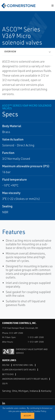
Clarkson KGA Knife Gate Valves (19, 369)
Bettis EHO (7, 374)
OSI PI (5, 383)
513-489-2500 (16, 333)
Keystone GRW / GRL (23, 365)
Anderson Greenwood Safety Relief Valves (25, 379)
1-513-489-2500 (36, 337)
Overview (10, 51)
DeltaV (5, 365)
